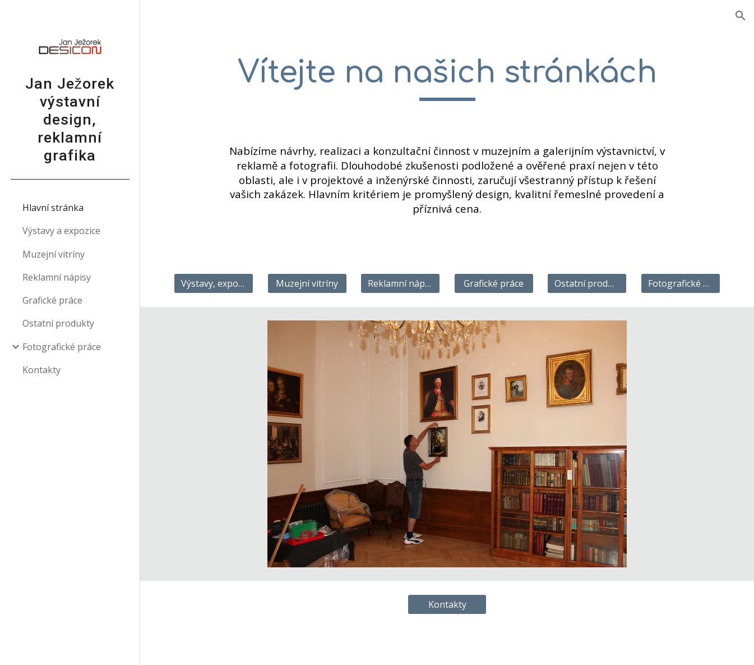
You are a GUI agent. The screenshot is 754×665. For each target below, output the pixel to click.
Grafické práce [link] (52, 300)
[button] (740, 15)
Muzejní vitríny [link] (53, 254)
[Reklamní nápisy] (400, 283)
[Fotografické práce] (680, 283)
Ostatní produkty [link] (58, 323)
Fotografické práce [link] (61, 347)
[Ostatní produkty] (587, 283)
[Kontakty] (447, 604)
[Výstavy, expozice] (213, 283)
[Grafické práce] (494, 283)
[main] (447, 78)
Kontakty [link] (41, 370)
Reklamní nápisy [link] (56, 277)
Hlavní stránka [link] (53, 207)
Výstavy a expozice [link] (61, 230)
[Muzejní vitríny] (307, 283)
